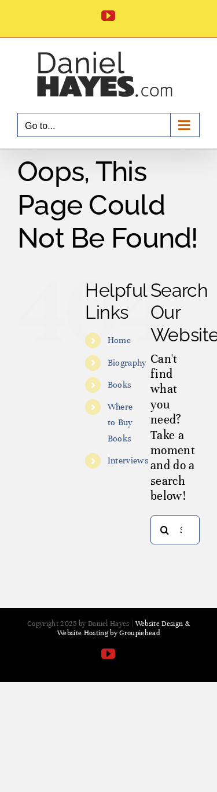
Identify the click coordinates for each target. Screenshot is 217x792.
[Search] (164, 529)
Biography (127, 363)
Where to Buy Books (120, 422)
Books (120, 385)
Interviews (128, 460)
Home (119, 340)
